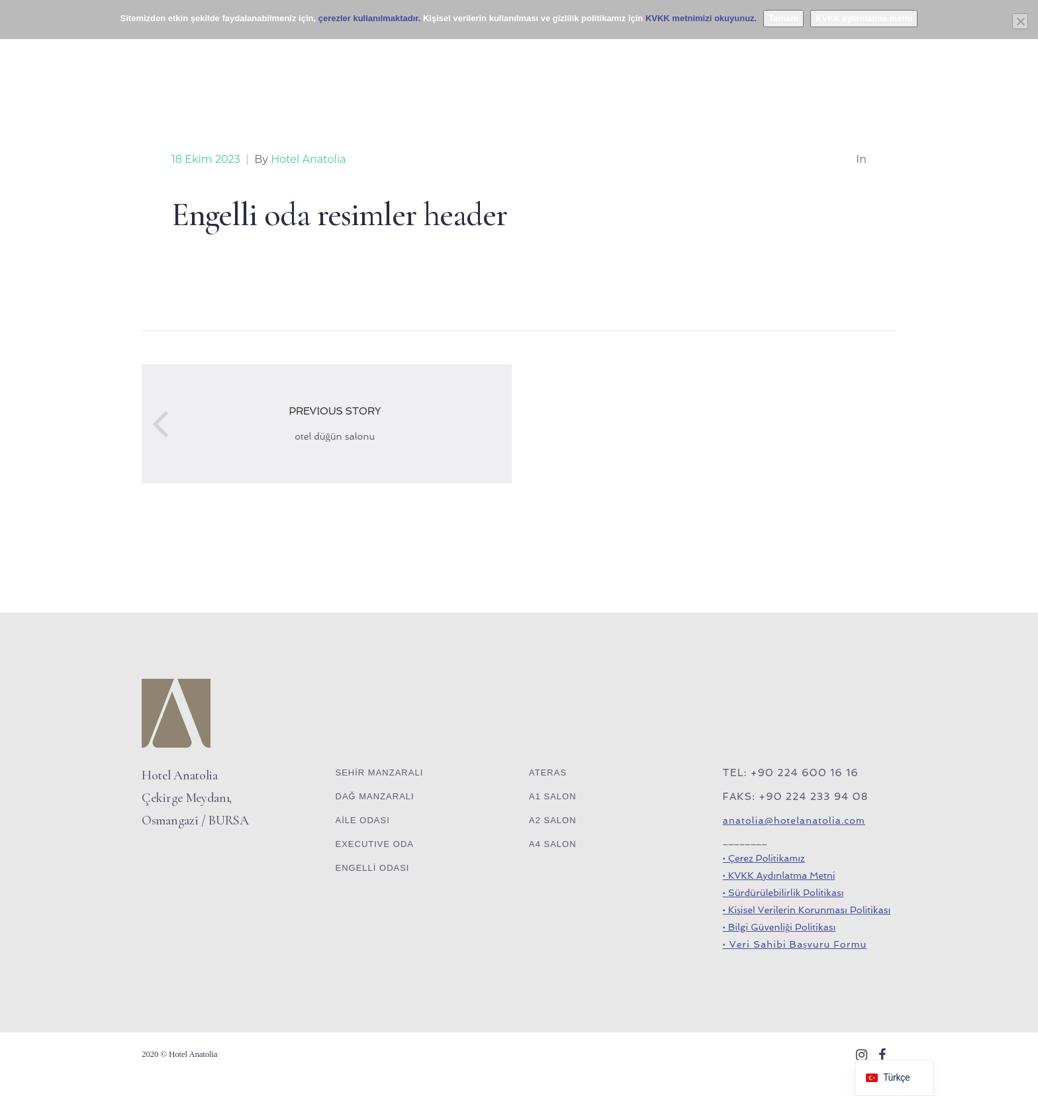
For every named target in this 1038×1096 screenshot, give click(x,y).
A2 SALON (553, 820)
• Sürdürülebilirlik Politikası (783, 892)
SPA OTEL (417, 52)
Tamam (783, 18)
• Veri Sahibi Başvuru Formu (795, 944)
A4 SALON (553, 844)
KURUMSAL (644, 52)
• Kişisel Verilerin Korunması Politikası (807, 910)
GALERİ (714, 52)
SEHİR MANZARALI (380, 772)
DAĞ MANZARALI (375, 796)
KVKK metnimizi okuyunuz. (701, 18)
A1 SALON (553, 796)
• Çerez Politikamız (764, 858)
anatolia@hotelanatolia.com (794, 820)
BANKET (283, 52)
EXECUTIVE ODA (375, 844)
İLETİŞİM (779, 52)
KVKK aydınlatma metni (864, 18)
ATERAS (548, 772)
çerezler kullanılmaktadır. (369, 18)
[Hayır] (1020, 21)
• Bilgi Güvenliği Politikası (779, 927)
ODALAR (219, 52)
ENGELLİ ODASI (373, 868)
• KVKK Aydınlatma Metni (779, 875)
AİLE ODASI (363, 820)
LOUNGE (347, 52)
